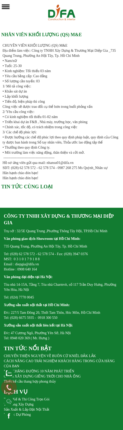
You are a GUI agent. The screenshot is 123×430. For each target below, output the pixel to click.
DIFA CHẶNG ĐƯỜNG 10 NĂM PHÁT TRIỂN (39, 371)
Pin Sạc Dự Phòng (17, 414)
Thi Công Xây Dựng (19, 404)
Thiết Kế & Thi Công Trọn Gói (26, 399)
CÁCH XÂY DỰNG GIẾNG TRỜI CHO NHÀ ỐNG (42, 376)
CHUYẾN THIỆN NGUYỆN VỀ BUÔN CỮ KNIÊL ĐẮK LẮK (50, 356)
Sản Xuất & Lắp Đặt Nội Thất (26, 409)
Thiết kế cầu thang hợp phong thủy (30, 381)
